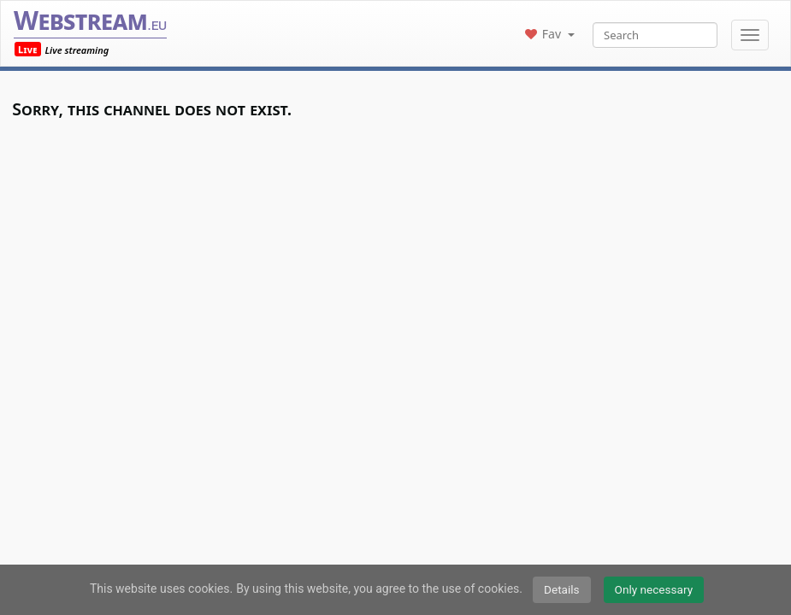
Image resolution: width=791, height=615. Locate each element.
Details (562, 589)
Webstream (90, 20)
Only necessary (654, 589)
